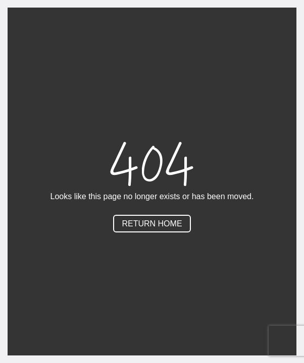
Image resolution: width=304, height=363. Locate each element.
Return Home (152, 223)
